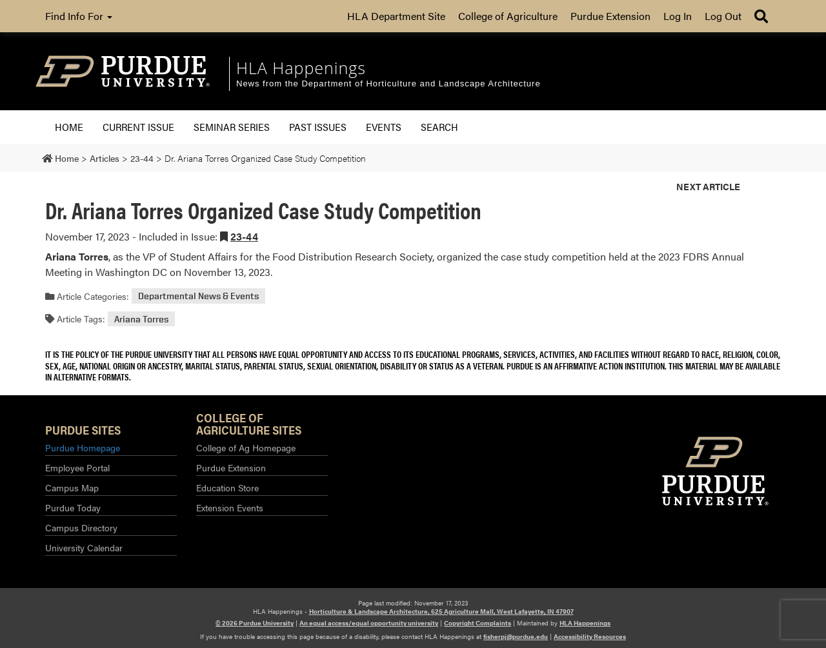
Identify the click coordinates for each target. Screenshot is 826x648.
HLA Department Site (396, 15)
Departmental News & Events (198, 296)
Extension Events (229, 507)
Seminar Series (232, 126)
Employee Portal (77, 467)
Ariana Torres (141, 319)
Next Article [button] (708, 186)
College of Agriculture (508, 15)
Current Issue (138, 126)
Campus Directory (81, 527)
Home (69, 126)
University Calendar (84, 547)
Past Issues (318, 126)
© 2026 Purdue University (255, 622)
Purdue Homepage (82, 447)
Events (383, 126)
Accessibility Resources (590, 636)
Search (439, 126)
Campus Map (72, 487)
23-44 (244, 236)
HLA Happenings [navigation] (301, 68)
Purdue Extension (610, 15)
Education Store (227, 487)
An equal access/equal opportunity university (368, 622)
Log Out (723, 15)
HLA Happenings (584, 622)
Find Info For (78, 15)
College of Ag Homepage (246, 447)
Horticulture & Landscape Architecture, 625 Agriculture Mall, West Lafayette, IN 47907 (441, 611)
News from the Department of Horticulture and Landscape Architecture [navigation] (388, 83)
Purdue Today (73, 507)
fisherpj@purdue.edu (515, 636)
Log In (677, 15)
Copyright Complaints (477, 622)
